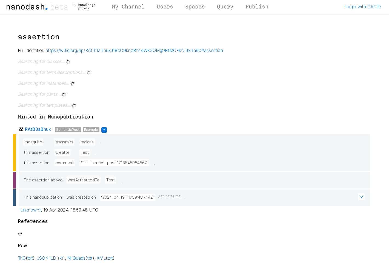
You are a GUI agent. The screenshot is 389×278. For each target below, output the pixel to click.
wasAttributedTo (83, 180)
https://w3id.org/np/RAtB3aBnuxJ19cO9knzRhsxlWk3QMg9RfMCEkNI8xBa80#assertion (134, 50)
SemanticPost (68, 130)
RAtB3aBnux (38, 129)
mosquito (33, 142)
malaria (87, 142)
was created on (81, 197)
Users (165, 6)
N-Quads (76, 258)
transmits (64, 142)
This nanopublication (43, 197)
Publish (256, 6)
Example (91, 130)
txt (30, 258)
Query (225, 6)
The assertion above (43, 180)
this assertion (36, 152)
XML (101, 258)
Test (85, 152)
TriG (22, 258)
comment (65, 162)
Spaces (195, 6)
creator (62, 152)
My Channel (128, 6)
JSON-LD (46, 258)
